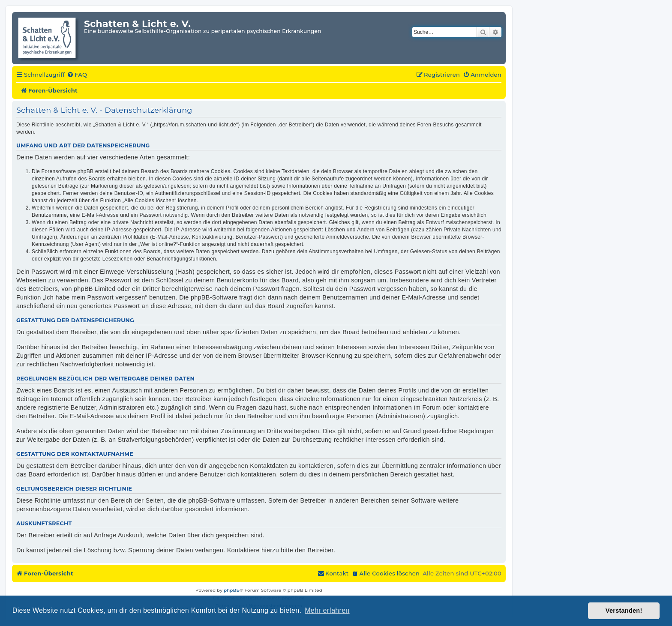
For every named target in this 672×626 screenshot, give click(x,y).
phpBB (232, 590)
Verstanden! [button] (624, 610)
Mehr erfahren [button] (327, 610)
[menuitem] (77, 75)
